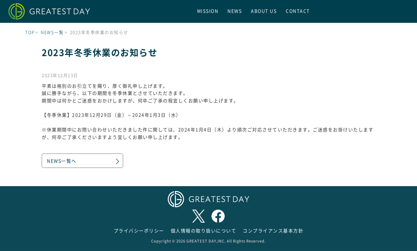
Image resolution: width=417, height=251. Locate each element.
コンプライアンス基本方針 (273, 230)
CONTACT (298, 10)
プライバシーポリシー (139, 230)
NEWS (234, 10)
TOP (30, 32)
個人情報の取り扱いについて (204, 230)
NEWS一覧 (52, 32)
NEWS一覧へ (62, 160)
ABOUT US (264, 10)
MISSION (208, 10)
